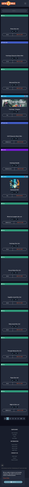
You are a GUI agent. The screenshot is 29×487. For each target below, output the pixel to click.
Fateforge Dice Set (14, 243)
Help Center (14, 456)
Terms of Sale (14, 448)
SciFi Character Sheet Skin (14, 136)
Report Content (14, 459)
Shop (14, 436)
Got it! (13, 482)
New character (14, 432)
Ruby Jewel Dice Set (14, 324)
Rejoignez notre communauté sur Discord (14, 468)
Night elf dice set (14, 404)
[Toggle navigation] (25, 3)
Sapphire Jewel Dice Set (14, 297)
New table (14, 434)
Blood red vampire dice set (14, 216)
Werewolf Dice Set (14, 82)
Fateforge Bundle (14, 163)
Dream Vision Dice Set (14, 270)
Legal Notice (14, 450)
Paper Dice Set (14, 377)
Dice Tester (14, 438)
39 (21, 418)
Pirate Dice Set (14, 28)
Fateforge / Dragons (14, 109)
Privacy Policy (14, 444)
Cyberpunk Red (14, 189)
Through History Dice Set (14, 350)
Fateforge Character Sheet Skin (14, 55)
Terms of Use (14, 446)
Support (14, 458)
